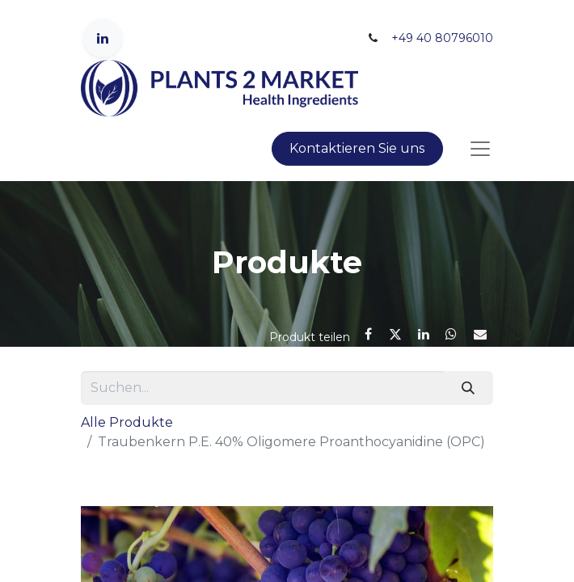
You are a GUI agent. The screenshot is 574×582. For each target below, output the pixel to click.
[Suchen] (468, 388)
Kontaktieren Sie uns (356, 148)
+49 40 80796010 (442, 38)
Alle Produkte (127, 422)
